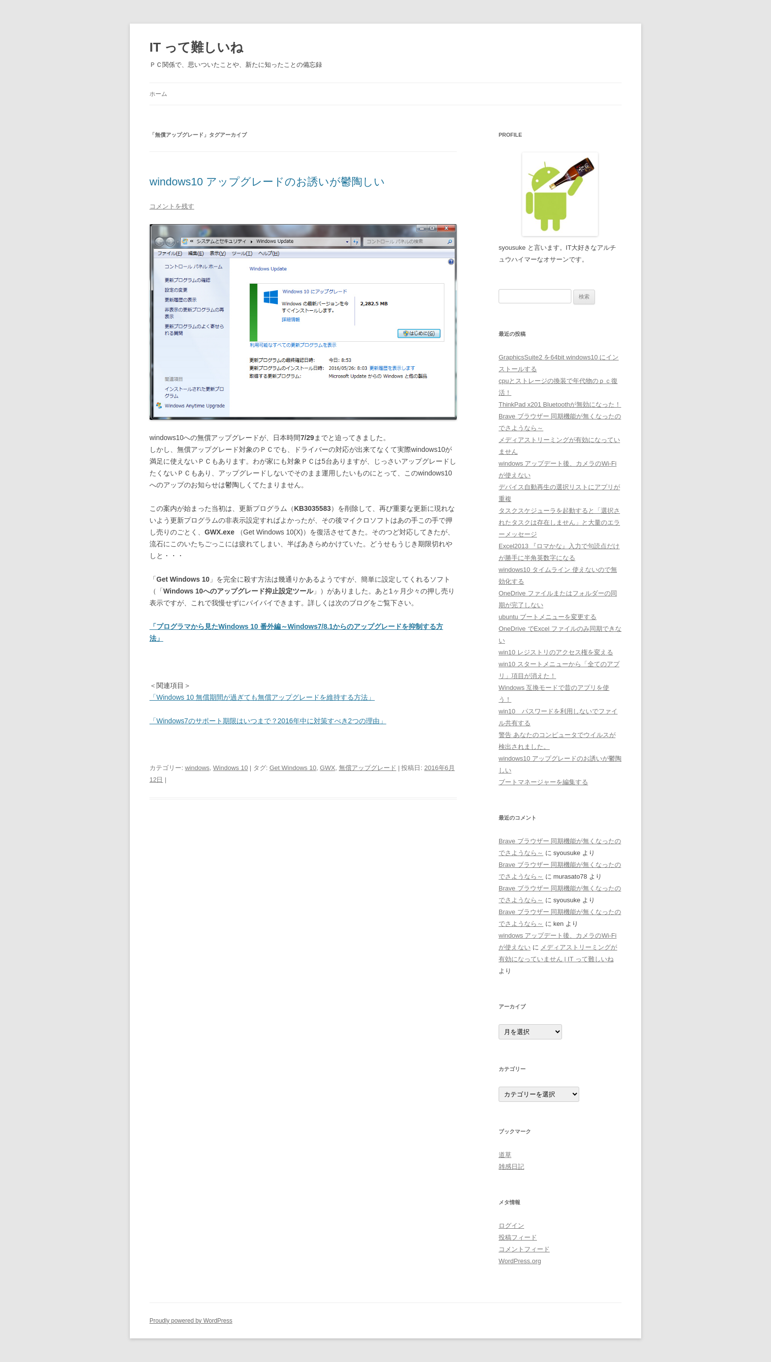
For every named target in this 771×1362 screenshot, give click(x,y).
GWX (327, 767)
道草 (505, 1154)
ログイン (511, 1225)
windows (197, 767)
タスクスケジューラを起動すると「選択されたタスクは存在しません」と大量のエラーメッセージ (559, 522)
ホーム (158, 93)
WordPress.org (520, 1261)
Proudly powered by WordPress (191, 1320)
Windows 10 (230, 767)
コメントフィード (524, 1249)
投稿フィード (518, 1237)
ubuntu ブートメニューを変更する (547, 617)
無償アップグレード (367, 767)
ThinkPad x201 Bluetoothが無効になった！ (560, 404)
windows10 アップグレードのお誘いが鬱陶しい (267, 182)
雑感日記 (511, 1166)
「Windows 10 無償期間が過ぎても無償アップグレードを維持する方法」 (262, 697)
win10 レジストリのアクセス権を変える (556, 652)
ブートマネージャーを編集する (543, 782)
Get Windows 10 (292, 767)
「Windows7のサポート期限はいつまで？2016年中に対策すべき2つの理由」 (267, 721)
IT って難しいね (196, 47)
